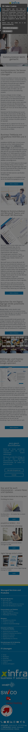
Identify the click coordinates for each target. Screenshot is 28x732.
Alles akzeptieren (7, 31)
